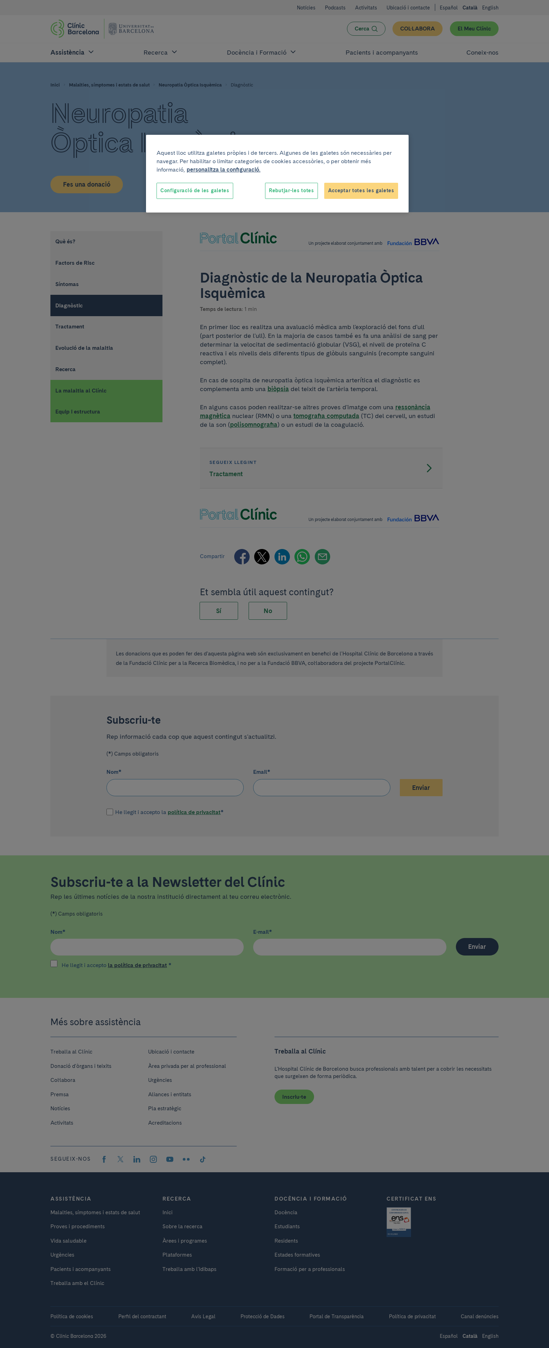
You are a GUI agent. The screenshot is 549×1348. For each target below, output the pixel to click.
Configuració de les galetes (194, 190)
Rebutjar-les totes (291, 190)
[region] (277, 174)
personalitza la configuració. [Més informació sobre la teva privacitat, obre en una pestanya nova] (223, 169)
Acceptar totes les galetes (361, 190)
